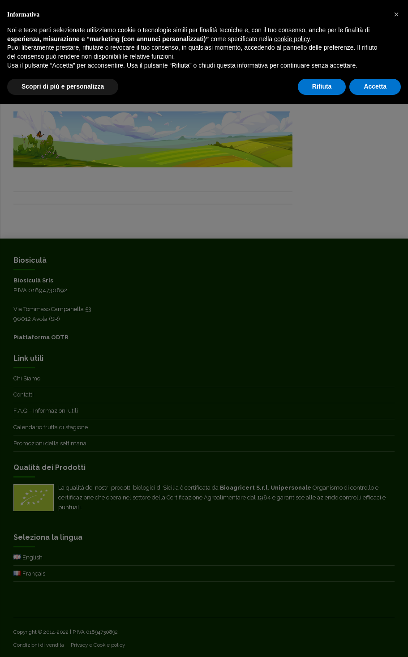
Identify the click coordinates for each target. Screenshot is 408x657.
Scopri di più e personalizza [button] (62, 86)
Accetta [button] (375, 86)
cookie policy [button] (291, 39)
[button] (396, 14)
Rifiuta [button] (322, 86)
